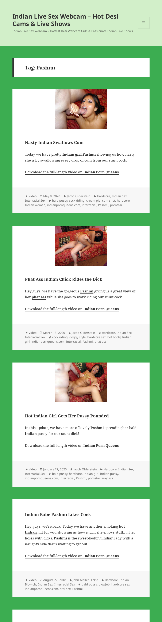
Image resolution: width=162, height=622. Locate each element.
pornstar (116, 205)
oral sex (65, 589)
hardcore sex (96, 337)
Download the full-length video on (72, 172)
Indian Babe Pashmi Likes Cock (58, 514)
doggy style (77, 337)
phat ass (100, 342)
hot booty (113, 337)
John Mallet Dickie (85, 580)
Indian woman (35, 205)
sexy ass (107, 478)
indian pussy (109, 474)
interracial (89, 205)
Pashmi (103, 205)
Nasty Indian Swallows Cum (54, 142)
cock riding (77, 200)
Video (32, 196)
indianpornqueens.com (63, 205)
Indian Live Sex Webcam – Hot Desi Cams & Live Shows (65, 20)
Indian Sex (119, 196)
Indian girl (91, 474)
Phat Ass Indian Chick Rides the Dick (63, 279)
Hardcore (103, 196)
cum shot (108, 200)
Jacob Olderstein (78, 196)
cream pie (93, 200)
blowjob (104, 584)
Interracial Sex (35, 200)
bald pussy (59, 200)
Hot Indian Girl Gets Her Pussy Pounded (67, 416)
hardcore (123, 200)
